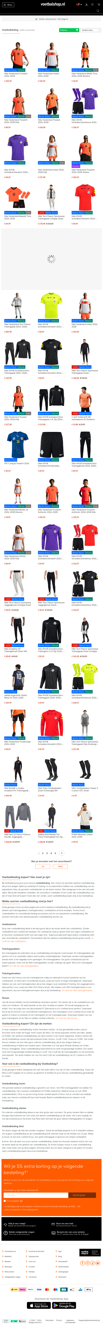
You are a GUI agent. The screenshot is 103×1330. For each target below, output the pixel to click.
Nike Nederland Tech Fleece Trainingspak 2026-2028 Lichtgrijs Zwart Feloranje (17, 325)
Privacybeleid (13, 1201)
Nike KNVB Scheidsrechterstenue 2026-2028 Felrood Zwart (85, 557)
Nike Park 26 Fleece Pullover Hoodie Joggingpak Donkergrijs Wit (17, 835)
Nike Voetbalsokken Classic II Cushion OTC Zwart (85, 789)
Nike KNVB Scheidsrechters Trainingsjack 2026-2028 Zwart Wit (50, 696)
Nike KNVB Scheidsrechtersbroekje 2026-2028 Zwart (48, 464)
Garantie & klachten (36, 1251)
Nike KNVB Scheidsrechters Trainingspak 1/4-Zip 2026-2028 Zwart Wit (50, 418)
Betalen (8, 1261)
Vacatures (32, 1277)
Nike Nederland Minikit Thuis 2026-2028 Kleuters (84, 74)
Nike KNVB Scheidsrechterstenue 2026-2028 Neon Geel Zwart (85, 696)
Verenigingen (63, 1272)
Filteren (69, 30)
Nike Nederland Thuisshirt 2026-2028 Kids (15, 121)
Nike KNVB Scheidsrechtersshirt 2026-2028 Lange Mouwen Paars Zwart (50, 557)
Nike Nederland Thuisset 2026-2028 (49, 121)
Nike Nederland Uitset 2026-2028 (85, 325)
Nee (60, 866)
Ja (42, 866)
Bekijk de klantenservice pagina (22, 1226)
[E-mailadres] (36, 1195)
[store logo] (51, 4)
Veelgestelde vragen (13, 1277)
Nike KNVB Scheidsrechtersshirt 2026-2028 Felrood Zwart (84, 217)
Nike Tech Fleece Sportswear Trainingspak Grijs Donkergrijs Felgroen (85, 743)
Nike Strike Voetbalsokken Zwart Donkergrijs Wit (50, 789)
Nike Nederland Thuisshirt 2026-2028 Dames (83, 171)
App (60, 1251)
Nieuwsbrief (62, 1261)
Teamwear (62, 1277)
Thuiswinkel (22, 1321)
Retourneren (9, 1272)
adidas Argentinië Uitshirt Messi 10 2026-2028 (15, 696)
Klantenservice (10, 1251)
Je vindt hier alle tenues (66, 1018)
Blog (60, 1256)
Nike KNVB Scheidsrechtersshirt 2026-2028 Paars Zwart (16, 171)
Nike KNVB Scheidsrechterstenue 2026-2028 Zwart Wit (85, 603)
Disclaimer (50, 1320)
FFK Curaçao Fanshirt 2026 (16, 463)
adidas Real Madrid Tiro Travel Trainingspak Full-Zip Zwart (50, 835)
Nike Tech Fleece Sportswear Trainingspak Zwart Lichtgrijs (85, 650)
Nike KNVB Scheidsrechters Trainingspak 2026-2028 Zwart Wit (16, 371)
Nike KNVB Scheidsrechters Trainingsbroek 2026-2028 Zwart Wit (84, 464)
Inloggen (86, 4)
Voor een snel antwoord (19, 1234)
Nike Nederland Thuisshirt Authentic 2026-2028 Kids (83, 511)
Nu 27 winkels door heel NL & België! (73, 1234)
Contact (32, 1267)
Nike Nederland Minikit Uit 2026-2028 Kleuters (16, 511)
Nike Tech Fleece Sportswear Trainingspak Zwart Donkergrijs (85, 371)
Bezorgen (8, 1267)
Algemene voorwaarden (70, 1321)
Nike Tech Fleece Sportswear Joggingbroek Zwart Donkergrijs (51, 603)
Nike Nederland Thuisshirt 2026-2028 (15, 74)
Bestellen (8, 1256)
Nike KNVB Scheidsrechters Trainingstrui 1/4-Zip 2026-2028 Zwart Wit (50, 650)
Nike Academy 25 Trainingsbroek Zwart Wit (15, 650)
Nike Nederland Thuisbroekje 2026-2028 (17, 743)
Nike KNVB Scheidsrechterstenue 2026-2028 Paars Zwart (85, 121)
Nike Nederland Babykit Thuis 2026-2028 (17, 217)
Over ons (32, 1261)
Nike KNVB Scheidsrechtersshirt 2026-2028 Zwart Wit (50, 371)
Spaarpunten (34, 1256)
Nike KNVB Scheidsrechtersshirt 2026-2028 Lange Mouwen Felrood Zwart (51, 743)
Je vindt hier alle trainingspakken (23, 966)
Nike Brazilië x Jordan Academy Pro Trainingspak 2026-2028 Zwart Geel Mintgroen (16, 789)
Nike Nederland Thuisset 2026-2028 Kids (15, 418)
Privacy (59, 1320)
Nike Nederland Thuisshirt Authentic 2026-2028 (49, 511)
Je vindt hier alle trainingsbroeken (77, 990)
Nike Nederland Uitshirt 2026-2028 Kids (14, 557)
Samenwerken (63, 1267)
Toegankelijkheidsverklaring (89, 1320)
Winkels (32, 1272)
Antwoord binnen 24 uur (66, 1226)
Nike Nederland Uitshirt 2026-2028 (48, 74)
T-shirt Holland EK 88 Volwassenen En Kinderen (83, 418)
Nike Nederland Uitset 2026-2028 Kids (51, 171)
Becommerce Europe (6, 1321)
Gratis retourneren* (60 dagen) (53, 19)
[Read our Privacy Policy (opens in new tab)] (21, 1201)
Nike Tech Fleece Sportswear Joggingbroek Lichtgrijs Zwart (17, 603)
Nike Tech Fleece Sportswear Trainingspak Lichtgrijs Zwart (51, 217)
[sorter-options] (90, 30)
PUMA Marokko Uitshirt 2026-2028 (82, 835)
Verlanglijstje (92, 4)
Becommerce (14, 1321)
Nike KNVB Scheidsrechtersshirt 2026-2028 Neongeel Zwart (50, 325)
